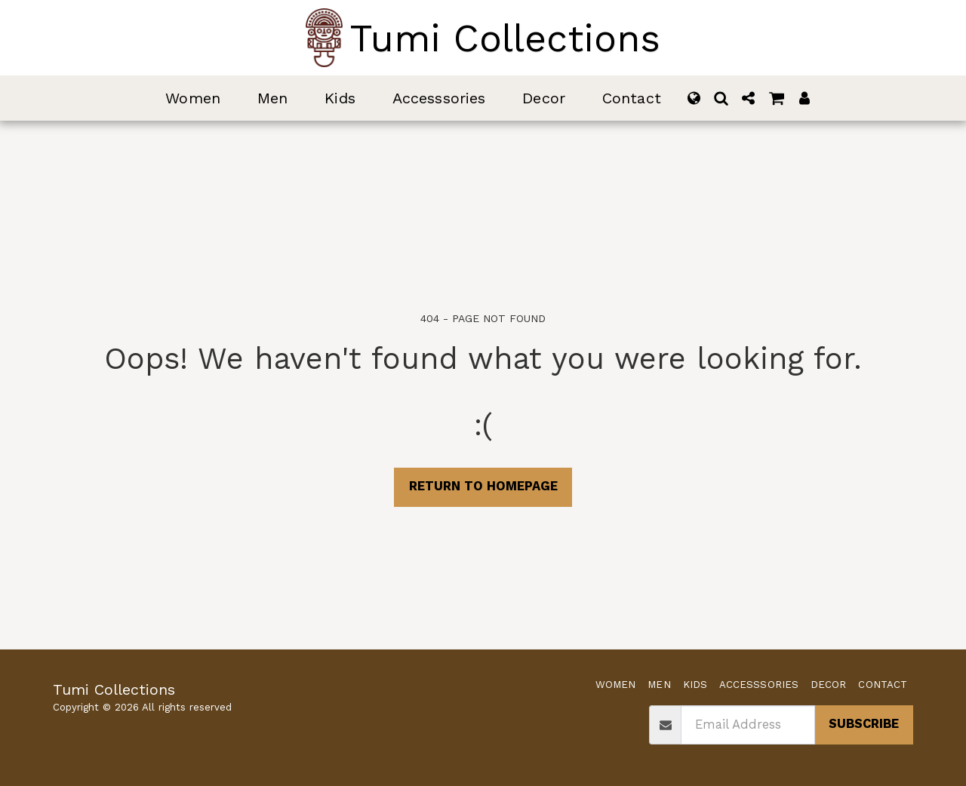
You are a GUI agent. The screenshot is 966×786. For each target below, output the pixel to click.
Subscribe (864, 724)
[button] (721, 98)
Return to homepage (483, 486)
